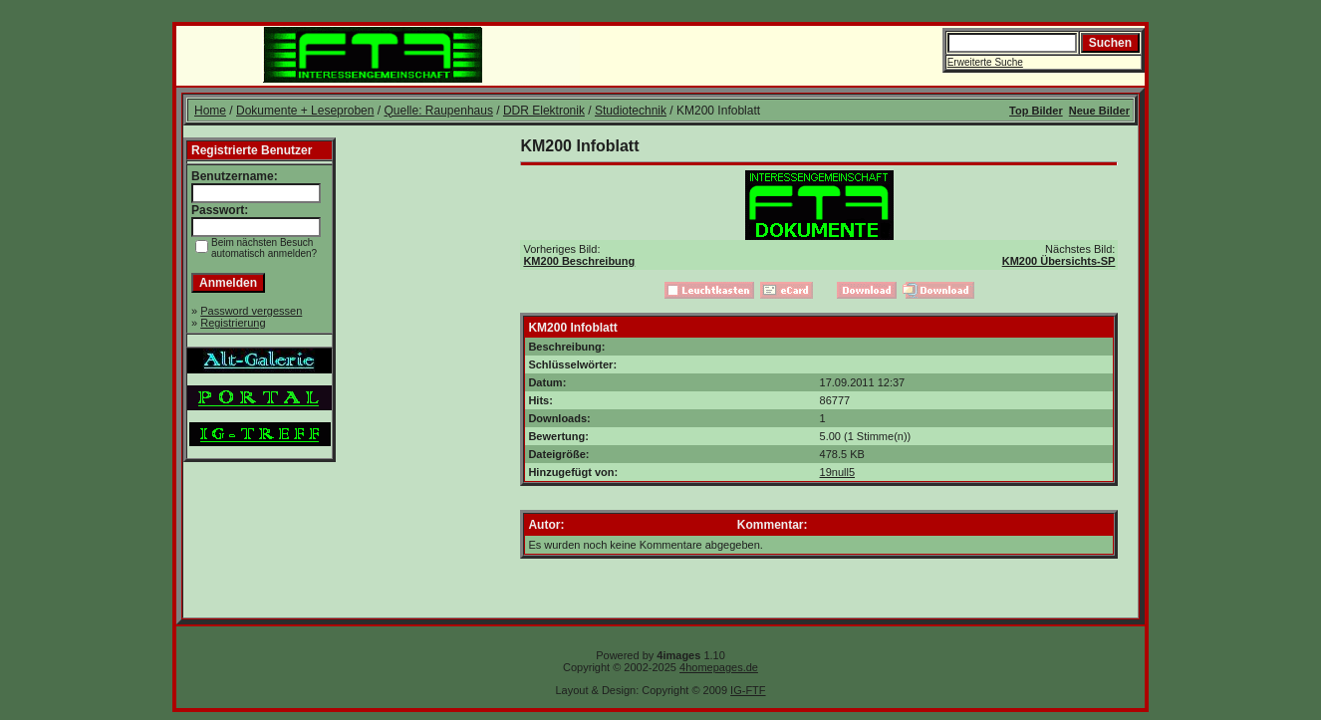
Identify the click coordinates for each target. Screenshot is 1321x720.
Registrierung (232, 323)
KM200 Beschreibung (579, 261)
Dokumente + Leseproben (305, 111)
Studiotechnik (630, 111)
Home (210, 111)
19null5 (837, 472)
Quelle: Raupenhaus (438, 111)
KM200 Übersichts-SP (1059, 261)
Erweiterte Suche (985, 62)
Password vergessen (251, 311)
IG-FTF (747, 690)
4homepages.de (718, 667)
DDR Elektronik (544, 111)
